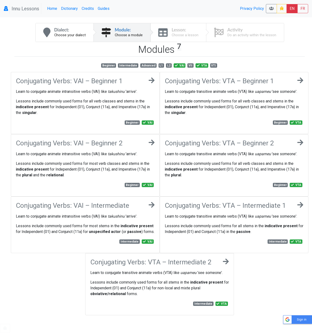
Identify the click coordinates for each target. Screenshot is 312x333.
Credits (88, 8)
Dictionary (69, 8)
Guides (104, 8)
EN (292, 8)
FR (302, 8)
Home (52, 8)
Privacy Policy (252, 8)
